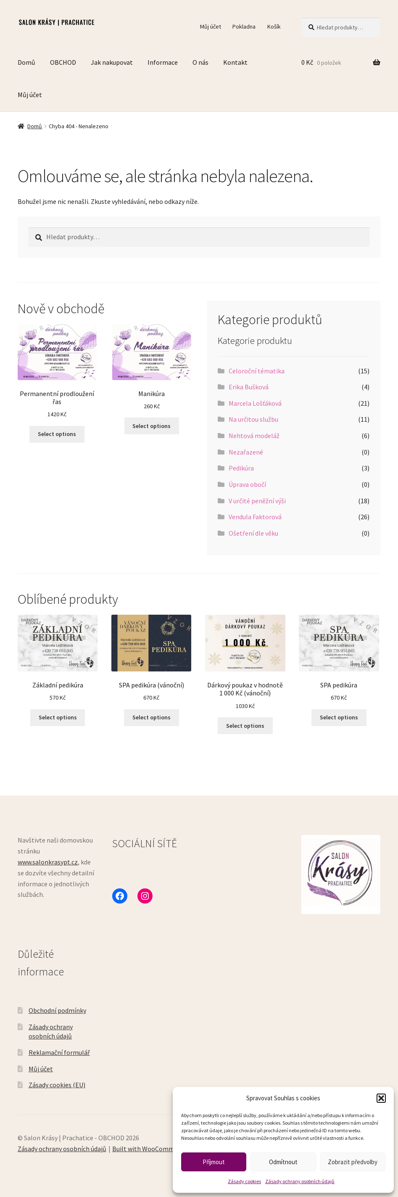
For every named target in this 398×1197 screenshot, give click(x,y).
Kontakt (235, 62)
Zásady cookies (244, 1181)
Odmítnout (283, 1162)
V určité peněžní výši (257, 501)
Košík (274, 26)
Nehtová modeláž (254, 435)
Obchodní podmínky (57, 1010)
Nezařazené (246, 452)
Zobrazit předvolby (352, 1162)
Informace (163, 62)
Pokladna (244, 26)
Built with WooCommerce (149, 1148)
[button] (381, 1098)
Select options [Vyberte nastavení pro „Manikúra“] (151, 426)
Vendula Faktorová (255, 517)
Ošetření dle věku (253, 533)
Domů (26, 62)
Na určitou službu (253, 419)
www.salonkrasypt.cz (48, 862)
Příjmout (214, 1162)
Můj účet (210, 26)
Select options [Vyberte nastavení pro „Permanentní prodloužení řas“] (57, 434)
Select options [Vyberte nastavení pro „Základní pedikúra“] (58, 717)
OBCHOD (63, 62)
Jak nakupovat (112, 62)
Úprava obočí (247, 484)
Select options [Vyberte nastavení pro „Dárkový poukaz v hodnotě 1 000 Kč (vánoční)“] (245, 725)
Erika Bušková (249, 387)
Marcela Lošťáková (255, 403)
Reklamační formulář (59, 1052)
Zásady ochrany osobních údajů (300, 1181)
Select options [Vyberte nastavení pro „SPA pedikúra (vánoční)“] (151, 717)
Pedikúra (241, 468)
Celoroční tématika (257, 371)
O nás (200, 62)
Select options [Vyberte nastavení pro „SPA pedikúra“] (339, 717)
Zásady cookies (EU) (57, 1085)
